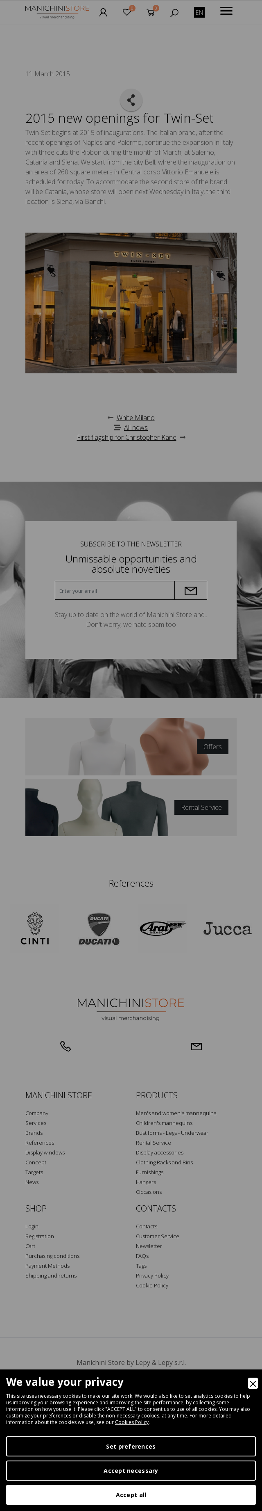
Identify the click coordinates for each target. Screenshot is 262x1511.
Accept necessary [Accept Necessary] (131, 1470)
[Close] (253, 1383)
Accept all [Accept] (131, 1495)
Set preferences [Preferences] (131, 1446)
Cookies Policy (132, 1422)
